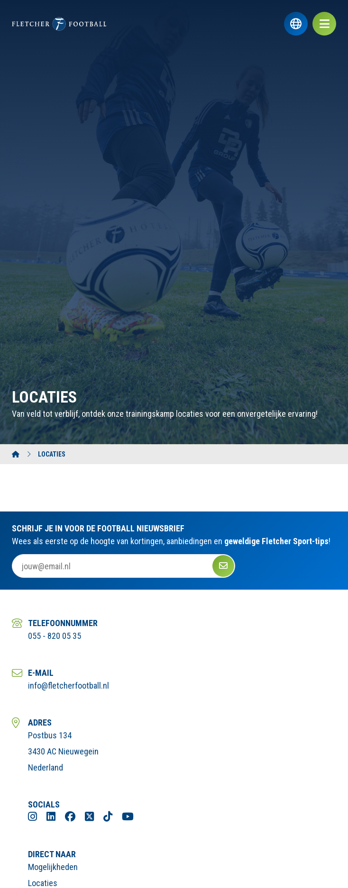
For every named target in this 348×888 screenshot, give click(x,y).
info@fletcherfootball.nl (68, 686)
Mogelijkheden (53, 867)
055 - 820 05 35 (54, 636)
